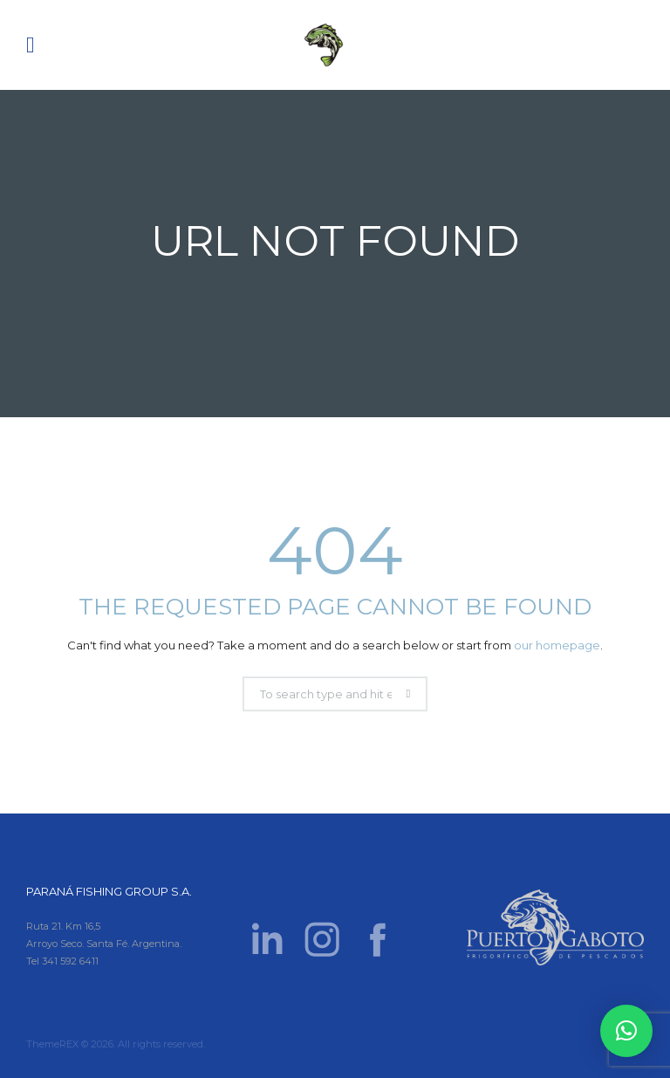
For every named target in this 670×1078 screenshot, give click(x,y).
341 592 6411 (70, 961)
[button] (626, 1031)
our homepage (557, 645)
